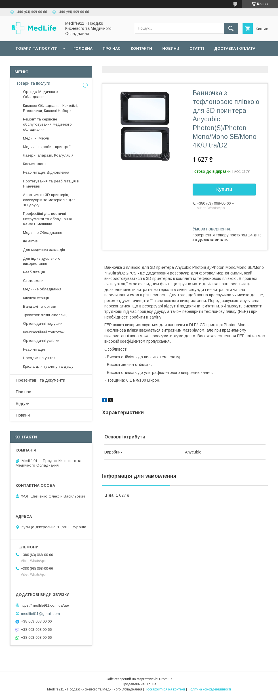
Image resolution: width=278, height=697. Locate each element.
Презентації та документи (40, 380)
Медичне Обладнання (42, 232)
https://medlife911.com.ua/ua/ (45, 605)
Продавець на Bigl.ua (139, 684)
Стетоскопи (33, 280)
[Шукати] (231, 28)
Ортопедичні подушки (42, 323)
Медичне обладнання (42, 289)
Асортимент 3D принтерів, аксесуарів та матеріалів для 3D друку (49, 200)
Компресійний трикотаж (43, 332)
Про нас (112, 48)
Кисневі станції (36, 298)
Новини (170, 48)
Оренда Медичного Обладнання (40, 94)
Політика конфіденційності (209, 689)
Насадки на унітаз (39, 358)
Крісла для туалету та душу (48, 366)
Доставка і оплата (234, 48)
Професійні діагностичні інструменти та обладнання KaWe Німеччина (47, 218)
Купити (224, 189)
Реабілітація (34, 272)
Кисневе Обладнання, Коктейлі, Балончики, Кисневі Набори (50, 108)
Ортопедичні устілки (41, 340)
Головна (82, 48)
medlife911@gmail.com (40, 613)
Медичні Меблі (36, 138)
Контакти (141, 48)
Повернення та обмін (39, 63)
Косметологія (35, 164)
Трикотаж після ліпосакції (46, 315)
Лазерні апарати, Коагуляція (48, 155)
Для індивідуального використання (41, 261)
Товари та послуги (36, 48)
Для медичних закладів (44, 249)
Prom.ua (165, 679)
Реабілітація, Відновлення (46, 172)
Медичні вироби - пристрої (47, 147)
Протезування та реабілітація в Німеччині (51, 183)
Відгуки (23, 403)
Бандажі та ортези (39, 306)
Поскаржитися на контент (165, 689)
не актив (30, 241)
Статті (196, 48)
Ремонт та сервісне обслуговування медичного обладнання (47, 124)
